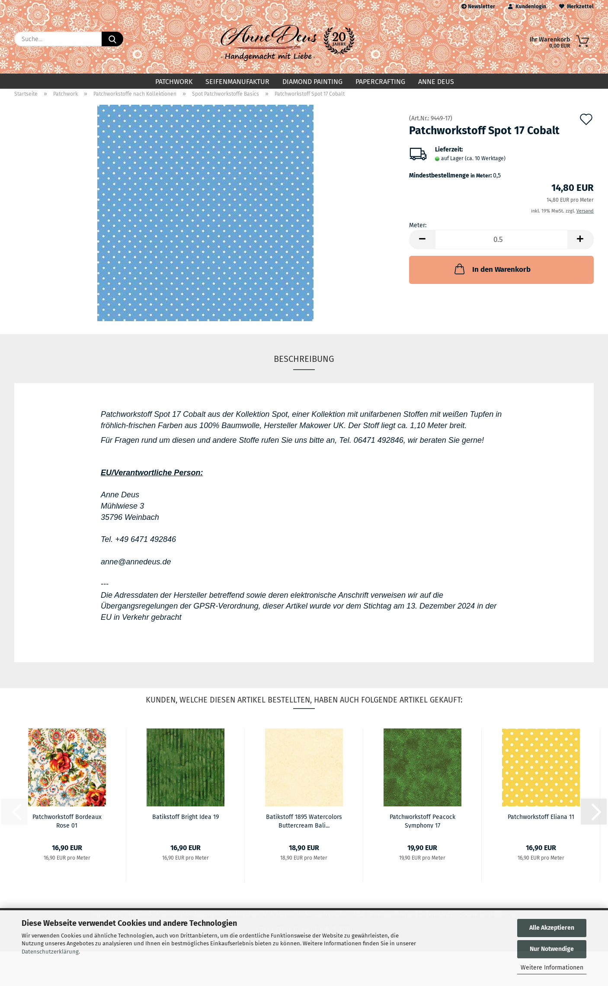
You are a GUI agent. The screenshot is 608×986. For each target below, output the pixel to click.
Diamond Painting (312, 81)
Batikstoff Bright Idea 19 (185, 824)
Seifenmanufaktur (237, 81)
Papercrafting (380, 81)
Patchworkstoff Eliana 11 (541, 824)
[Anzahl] (501, 246)
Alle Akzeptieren (551, 927)
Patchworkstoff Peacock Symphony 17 (422, 827)
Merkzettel (576, 6)
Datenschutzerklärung (50, 951)
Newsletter (478, 6)
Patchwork (173, 81)
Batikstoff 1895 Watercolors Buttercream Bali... (304, 827)
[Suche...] (112, 39)
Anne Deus (436, 81)
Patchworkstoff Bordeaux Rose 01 (67, 827)
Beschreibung (304, 366)
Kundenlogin (527, 6)
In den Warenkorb (492, 276)
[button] (422, 246)
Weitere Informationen (552, 967)
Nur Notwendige (552, 949)
